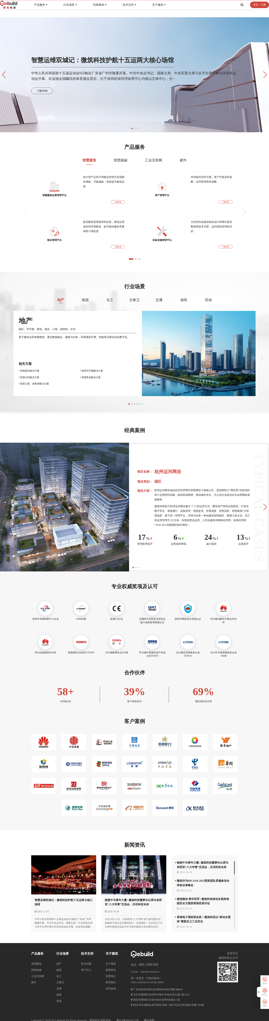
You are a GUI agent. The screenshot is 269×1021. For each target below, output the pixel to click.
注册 (255, 9)
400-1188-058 (148, 958)
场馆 (183, 312)
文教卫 (134, 312)
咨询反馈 (111, 981)
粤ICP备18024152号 (127, 1013)
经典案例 (108, 9)
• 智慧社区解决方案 (55, 379)
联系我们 (111, 975)
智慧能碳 (121, 172)
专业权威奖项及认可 (134, 589)
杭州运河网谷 (167, 474)
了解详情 (42, 90)
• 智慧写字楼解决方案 (103, 373)
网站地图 (149, 1013)
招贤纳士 (111, 969)
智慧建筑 (89, 172)
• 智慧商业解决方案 (102, 379)
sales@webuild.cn (150, 965)
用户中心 (86, 963)
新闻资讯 (134, 850)
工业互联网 (153, 172)
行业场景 (78, 9)
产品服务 (48, 9)
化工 (109, 312)
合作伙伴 (134, 675)
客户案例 (134, 727)
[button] (132, 128)
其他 (208, 312)
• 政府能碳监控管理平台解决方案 (25, 373)
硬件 (183, 172)
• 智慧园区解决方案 (55, 373)
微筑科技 (94, 1013)
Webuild (61, 1013)
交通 (159, 312)
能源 (85, 312)
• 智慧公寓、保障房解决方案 (60, 386)
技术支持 (137, 9)
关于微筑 (167, 9)
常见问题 (86, 956)
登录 (247, 9)
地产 (60, 312)
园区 (157, 484)
